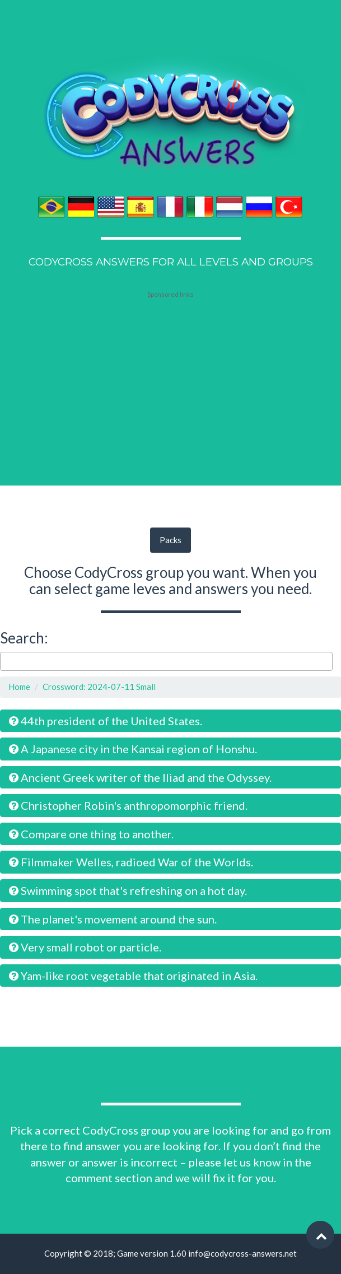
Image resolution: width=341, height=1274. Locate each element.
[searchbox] (6, 661)
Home (19, 687)
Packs (170, 540)
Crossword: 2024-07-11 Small (99, 687)
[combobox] (166, 661)
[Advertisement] (171, 368)
